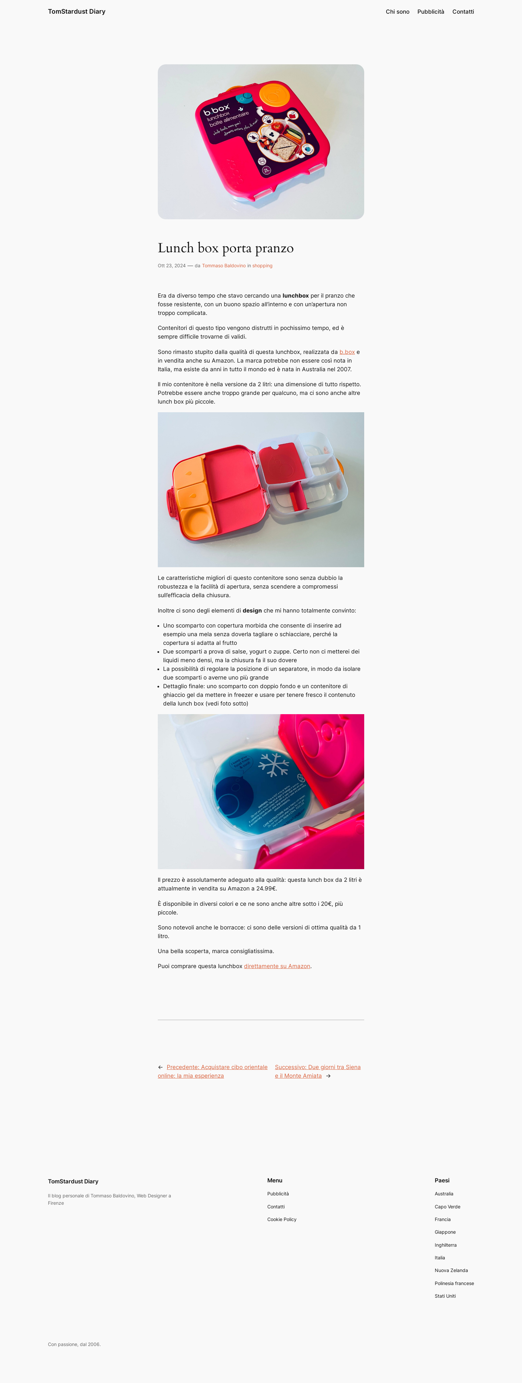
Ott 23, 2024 (172, 265)
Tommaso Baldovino (224, 265)
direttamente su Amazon (277, 966)
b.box (347, 352)
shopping (262, 265)
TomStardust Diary (77, 11)
